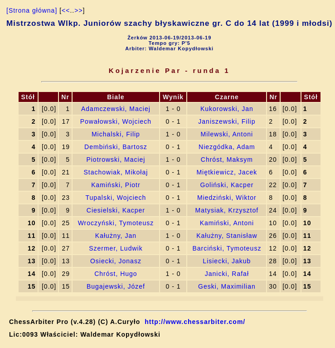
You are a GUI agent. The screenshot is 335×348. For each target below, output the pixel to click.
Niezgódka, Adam (227, 146)
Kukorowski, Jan (226, 108)
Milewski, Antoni (227, 134)
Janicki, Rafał (227, 273)
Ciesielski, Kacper (116, 210)
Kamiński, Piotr (115, 184)
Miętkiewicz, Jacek (226, 172)
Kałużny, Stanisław (226, 235)
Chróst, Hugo (115, 273)
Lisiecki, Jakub (227, 261)
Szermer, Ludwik (115, 248)
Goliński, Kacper (226, 184)
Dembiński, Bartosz (115, 146)
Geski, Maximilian (227, 286)
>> (78, 10)
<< (66, 10)
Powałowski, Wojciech (115, 121)
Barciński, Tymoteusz (226, 248)
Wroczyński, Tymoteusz (116, 223)
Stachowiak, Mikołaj (115, 172)
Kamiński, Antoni (227, 223)
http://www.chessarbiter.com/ (195, 321)
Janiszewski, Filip (226, 121)
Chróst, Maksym (227, 159)
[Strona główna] (31, 10)
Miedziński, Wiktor (227, 197)
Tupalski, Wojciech (115, 197)
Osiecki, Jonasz (115, 261)
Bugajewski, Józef (116, 286)
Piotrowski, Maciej (115, 159)
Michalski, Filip (116, 134)
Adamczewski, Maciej (116, 108)
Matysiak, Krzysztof (227, 210)
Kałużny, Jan (115, 235)
